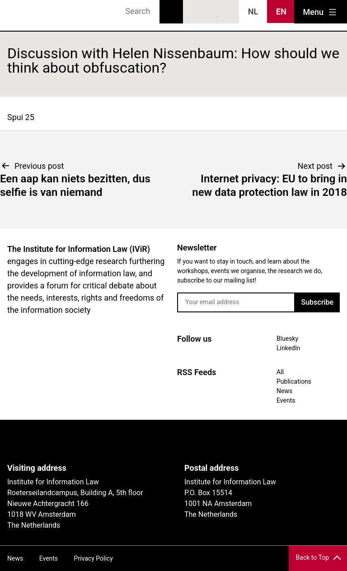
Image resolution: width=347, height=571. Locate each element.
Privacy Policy (93, 558)
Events (286, 400)
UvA (112, 441)
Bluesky (194, 12)
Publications (294, 381)
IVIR (32, 15)
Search (171, 11)
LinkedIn (211, 12)
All (280, 372)
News (284, 391)
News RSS (227, 12)
